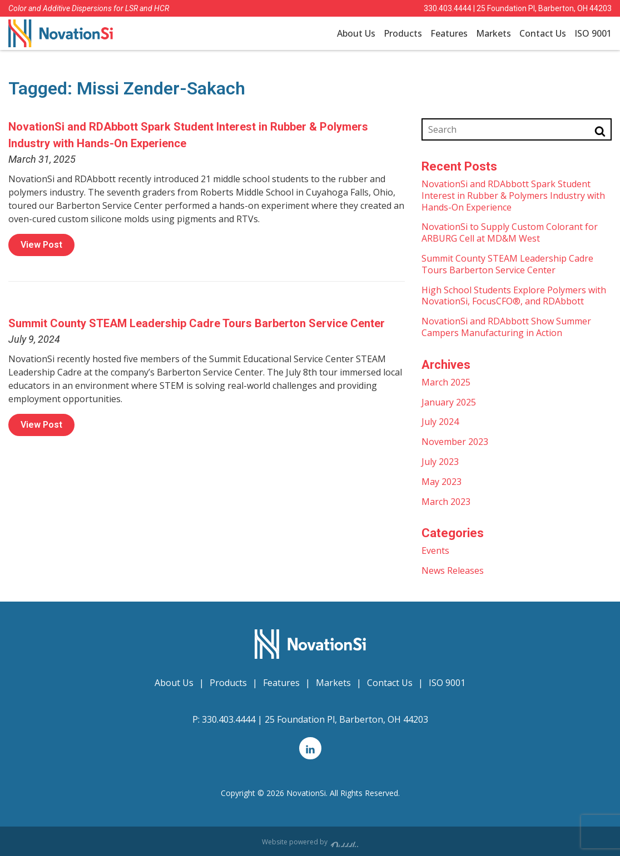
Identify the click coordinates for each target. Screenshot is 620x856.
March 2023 (445, 501)
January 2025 (448, 402)
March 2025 (445, 382)
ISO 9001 (593, 33)
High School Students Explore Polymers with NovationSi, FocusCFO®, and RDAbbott (513, 296)
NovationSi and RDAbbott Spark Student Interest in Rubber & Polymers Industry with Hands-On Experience (513, 195)
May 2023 (441, 481)
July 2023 (440, 461)
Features (449, 33)
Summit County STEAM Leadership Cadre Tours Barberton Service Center (196, 323)
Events (435, 550)
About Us (356, 33)
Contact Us (542, 33)
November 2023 (454, 441)
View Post (41, 244)
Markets (493, 33)
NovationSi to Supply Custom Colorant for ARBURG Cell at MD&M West (509, 232)
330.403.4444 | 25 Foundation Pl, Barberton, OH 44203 (518, 8)
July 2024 (440, 422)
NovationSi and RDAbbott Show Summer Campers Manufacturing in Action (506, 327)
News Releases (452, 570)
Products (403, 33)
